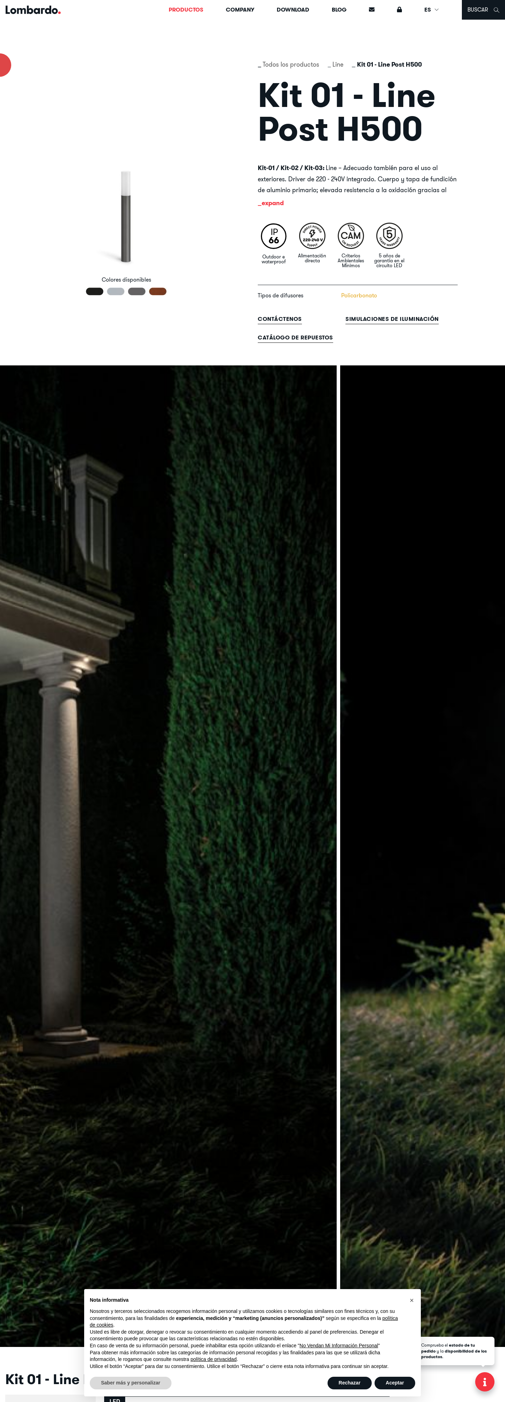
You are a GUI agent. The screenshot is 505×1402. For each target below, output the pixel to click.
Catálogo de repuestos (295, 337)
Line (337, 64)
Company (240, 9)
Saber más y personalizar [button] (130, 1383)
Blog (339, 9)
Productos (186, 9)
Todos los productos (291, 64)
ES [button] (431, 9)
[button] (411, 1300)
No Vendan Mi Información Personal (338, 1345)
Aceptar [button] (395, 1383)
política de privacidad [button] (213, 1359)
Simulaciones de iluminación (392, 319)
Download (293, 9)
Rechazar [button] (350, 1383)
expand (273, 203)
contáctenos (280, 319)
